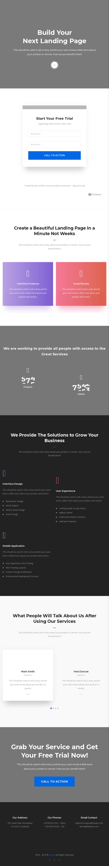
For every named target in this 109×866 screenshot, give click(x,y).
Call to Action (54, 781)
